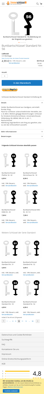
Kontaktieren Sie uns (10, 349)
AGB (3, 364)
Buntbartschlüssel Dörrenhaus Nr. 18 (30, 174)
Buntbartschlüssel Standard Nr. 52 (30, 263)
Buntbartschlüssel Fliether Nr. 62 (8, 174)
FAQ (3, 344)
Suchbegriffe (7, 339)
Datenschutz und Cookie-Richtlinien (17, 335)
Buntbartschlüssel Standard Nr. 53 (8, 303)
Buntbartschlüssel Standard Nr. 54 (30, 303)
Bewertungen (6, 136)
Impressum (6, 354)
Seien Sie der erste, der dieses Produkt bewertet (15, 58)
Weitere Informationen (15, 387)
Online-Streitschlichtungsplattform (16, 359)
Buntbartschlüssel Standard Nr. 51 (8, 263)
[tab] (22, 102)
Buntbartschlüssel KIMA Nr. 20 (8, 211)
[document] (22, 386)
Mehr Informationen (9, 132)
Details (3, 103)
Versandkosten (14, 63)
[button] (19, 42)
